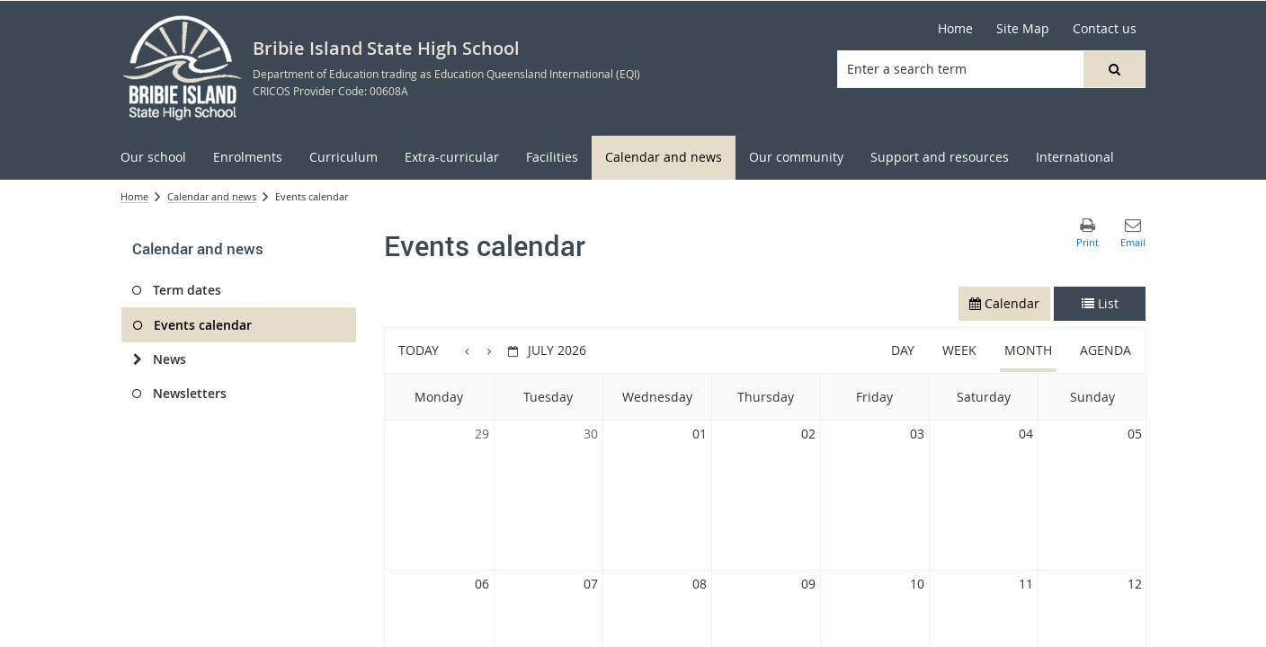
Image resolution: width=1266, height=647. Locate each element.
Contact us (1105, 28)
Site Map (1022, 28)
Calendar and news (211, 196)
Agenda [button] (1105, 350)
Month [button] (1028, 350)
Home (955, 28)
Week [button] (959, 350)
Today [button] (418, 350)
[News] (137, 359)
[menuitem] (153, 158)
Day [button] (902, 350)
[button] (1114, 69)
